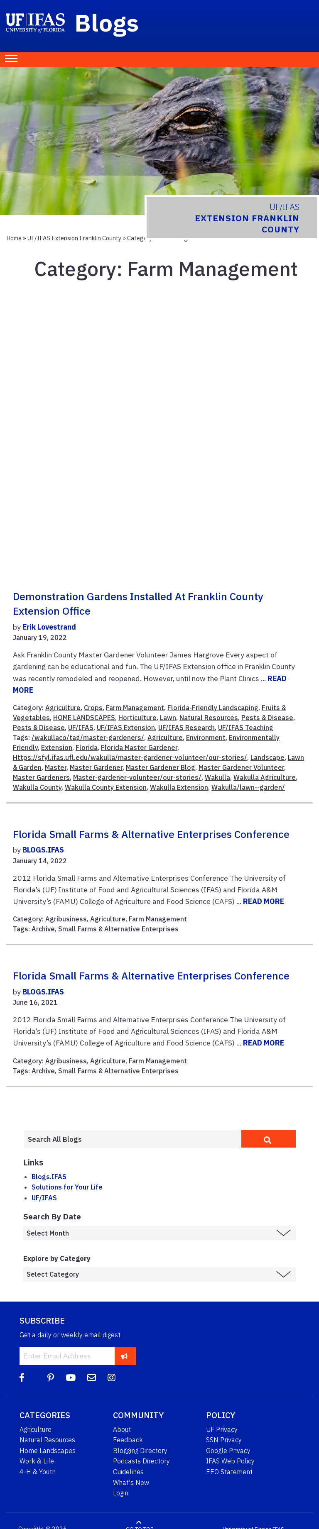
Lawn (168, 717)
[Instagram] (111, 1377)
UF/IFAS (80, 727)
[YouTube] (71, 1377)
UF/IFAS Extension (126, 727)
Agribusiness (66, 919)
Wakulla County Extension (106, 787)
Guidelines (128, 1472)
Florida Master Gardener (139, 747)
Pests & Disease (267, 717)
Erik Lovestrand (49, 627)
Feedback (128, 1440)
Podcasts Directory (141, 1461)
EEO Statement (229, 1472)
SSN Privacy (224, 1440)
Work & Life (37, 1461)
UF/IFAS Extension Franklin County (74, 238)
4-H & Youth (38, 1472)
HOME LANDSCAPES (84, 717)
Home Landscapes (48, 1450)
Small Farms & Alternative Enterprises (118, 929)
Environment (206, 737)
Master (55, 767)
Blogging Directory (140, 1450)
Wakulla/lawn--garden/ (248, 787)
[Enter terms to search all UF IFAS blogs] (132, 1139)
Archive (43, 929)
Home (14, 238)
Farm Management (135, 707)
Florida (87, 747)
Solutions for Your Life (67, 1187)
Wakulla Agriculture (264, 777)
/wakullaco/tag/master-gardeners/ (88, 737)
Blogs (107, 22)
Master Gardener (96, 767)
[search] (268, 1139)
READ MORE (263, 901)
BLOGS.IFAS (43, 850)
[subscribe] (124, 1356)
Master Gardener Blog (160, 767)
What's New (131, 1482)
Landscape (267, 757)
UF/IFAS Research (186, 727)
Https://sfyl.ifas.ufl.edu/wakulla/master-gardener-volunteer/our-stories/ (130, 757)
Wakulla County (37, 787)
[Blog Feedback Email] (91, 1377)
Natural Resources (208, 717)
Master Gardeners (41, 777)
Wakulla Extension (179, 787)
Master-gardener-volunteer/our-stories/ (137, 777)
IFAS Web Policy (230, 1461)
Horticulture (137, 717)
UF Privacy (222, 1429)
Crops (93, 707)
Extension (56, 747)
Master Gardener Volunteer (241, 767)
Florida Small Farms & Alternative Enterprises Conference (151, 834)
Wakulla (217, 777)
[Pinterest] (50, 1377)
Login (120, 1493)
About (122, 1429)
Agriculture (63, 707)
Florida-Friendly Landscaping (212, 707)
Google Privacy (228, 1450)
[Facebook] (22, 1377)
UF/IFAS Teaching (245, 727)
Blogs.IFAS (49, 1176)
